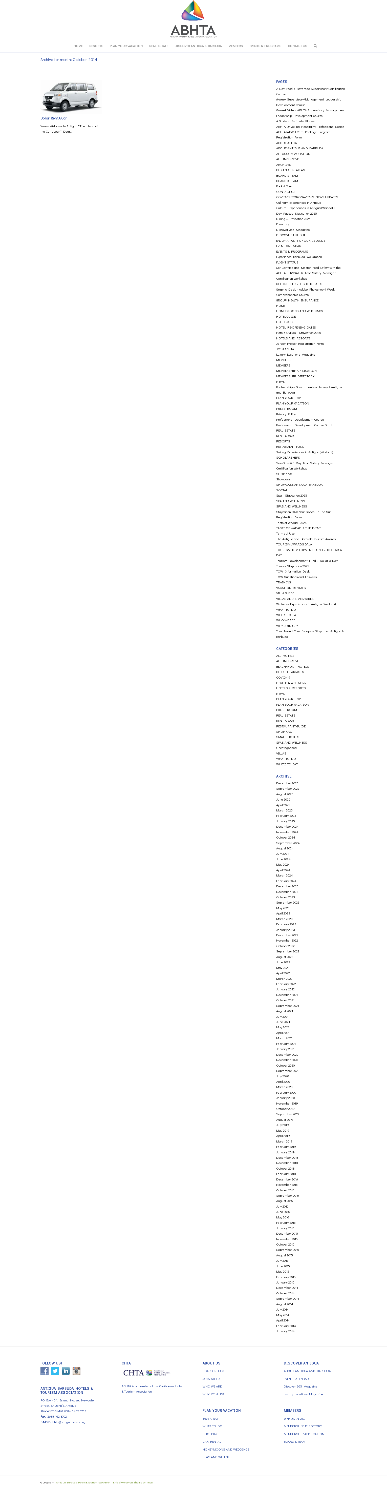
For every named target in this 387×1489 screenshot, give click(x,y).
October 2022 (285, 946)
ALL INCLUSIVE (287, 159)
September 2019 (287, 1114)
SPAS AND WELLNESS (291, 506)
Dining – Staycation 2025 (293, 218)
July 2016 (282, 1206)
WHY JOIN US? (287, 625)
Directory (282, 224)
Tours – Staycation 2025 (292, 566)
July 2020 (282, 1076)
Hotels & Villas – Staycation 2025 (298, 332)
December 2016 (287, 1179)
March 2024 (284, 875)
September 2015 (287, 1249)
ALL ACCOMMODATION (293, 153)
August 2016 (284, 1200)
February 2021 (286, 1043)
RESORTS (283, 441)
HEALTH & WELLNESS (291, 682)
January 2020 (285, 1097)
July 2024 (282, 853)
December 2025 (287, 783)
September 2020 (287, 1070)
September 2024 (288, 843)
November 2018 (287, 1162)
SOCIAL (282, 490)
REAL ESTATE (285, 430)
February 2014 (286, 1325)
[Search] (313, 45)
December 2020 (287, 1054)
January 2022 (285, 989)
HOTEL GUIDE (286, 316)
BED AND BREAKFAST (291, 170)
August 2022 (284, 956)
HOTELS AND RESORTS (293, 338)
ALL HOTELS (285, 655)
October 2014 (285, 1293)
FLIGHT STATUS (287, 262)
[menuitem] (78, 45)
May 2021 (282, 1027)
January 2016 (285, 1228)
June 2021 (283, 1021)
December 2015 (287, 1233)
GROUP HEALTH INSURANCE (297, 300)
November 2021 (287, 994)
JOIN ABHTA (285, 349)
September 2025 (287, 788)
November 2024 (287, 832)
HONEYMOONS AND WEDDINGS (299, 311)
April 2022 (283, 973)
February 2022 (286, 984)
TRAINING (283, 582)
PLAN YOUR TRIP (288, 397)
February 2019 (286, 1146)
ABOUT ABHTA (286, 142)
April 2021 (283, 1032)
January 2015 (285, 1282)
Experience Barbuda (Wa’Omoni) (299, 256)
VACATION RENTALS (291, 587)
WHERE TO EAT (287, 615)
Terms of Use (285, 533)
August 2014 (284, 1304)
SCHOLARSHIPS (288, 457)
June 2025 (283, 799)
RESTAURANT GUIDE (291, 726)
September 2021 (287, 1005)
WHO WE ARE (285, 620)
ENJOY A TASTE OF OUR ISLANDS (301, 240)
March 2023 (284, 918)
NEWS (280, 381)
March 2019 (284, 1141)
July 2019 (282, 1125)
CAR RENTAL (212, 1441)
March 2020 (284, 1087)
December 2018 (287, 1157)
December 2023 (287, 886)
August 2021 (284, 1011)
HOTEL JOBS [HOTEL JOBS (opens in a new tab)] (285, 321)
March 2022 (284, 978)
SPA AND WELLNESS (290, 501)
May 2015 (282, 1271)
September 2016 (287, 1195)
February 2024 (286, 881)
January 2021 (285, 1049)
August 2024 (285, 848)
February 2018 (286, 1173)
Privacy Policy (286, 414)
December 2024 (287, 826)
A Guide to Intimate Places (295, 121)
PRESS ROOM (286, 408)
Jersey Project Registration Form (300, 343)
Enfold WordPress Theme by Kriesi (133, 1482)
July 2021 (282, 1016)
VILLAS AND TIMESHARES (295, 598)
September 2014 (287, 1298)
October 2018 (285, 1168)
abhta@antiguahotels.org (68, 1422)
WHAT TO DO (286, 609)
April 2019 (283, 1135)
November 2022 (287, 940)
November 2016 (287, 1184)
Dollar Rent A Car (53, 118)
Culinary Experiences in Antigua (298, 202)
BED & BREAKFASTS (290, 671)
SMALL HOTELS (287, 737)
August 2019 (284, 1119)
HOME (280, 305)
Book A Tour (284, 186)
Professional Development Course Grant (304, 425)
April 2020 (283, 1081)
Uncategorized (286, 747)
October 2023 (285, 897)
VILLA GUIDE (285, 593)
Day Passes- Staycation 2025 (296, 213)
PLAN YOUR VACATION (292, 403)
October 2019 (285, 1108)
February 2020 (286, 1092)
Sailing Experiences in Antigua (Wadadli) (304, 452)
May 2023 (283, 908)
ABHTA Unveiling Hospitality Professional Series (310, 126)
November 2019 (287, 1103)
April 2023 (283, 913)
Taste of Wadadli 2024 (291, 522)
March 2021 (284, 1038)
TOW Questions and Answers (296, 577)
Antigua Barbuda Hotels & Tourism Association (83, 1482)
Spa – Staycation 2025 (291, 495)
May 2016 (282, 1217)
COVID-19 (283, 677)
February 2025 (286, 815)
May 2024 (283, 864)
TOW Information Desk (293, 571)
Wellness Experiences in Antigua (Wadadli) (306, 604)
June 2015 (283, 1266)
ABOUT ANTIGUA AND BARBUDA (299, 148)
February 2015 (286, 1277)
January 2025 (285, 821)
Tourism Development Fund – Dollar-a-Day (307, 560)
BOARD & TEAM (287, 175)
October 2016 (285, 1190)
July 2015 (282, 1260)
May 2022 (282, 967)
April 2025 (283, 805)
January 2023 (285, 929)
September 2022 (287, 951)
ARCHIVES (283, 164)
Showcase (283, 479)
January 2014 (285, 1331)
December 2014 (287, 1287)
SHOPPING (284, 474)
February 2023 (286, 924)
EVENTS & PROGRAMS (292, 251)
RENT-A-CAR (285, 436)
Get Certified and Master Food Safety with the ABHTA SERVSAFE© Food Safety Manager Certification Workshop (308, 272)
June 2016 (283, 1211)
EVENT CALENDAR (288, 245)
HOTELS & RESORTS (291, 688)
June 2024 (283, 859)
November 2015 (287, 1239)
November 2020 (287, 1059)
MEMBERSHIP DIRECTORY (295, 376)
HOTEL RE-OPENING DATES (296, 327)
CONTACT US (285, 191)
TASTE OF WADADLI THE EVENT (298, 528)
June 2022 (283, 962)
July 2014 (282, 1309)
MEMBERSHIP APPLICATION (296, 370)
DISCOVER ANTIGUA (291, 235)
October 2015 (285, 1244)
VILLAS (281, 753)
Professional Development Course (300, 419)
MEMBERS (283, 359)
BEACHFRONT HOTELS (292, 666)
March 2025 (284, 810)
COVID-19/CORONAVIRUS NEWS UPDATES (307, 197)
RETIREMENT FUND (290, 446)
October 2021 (285, 1000)
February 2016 (286, 1222)
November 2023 (287, 891)
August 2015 (284, 1255)
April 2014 (283, 1320)
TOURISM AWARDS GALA (294, 544)
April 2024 (283, 870)
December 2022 (287, 935)
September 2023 (287, 902)
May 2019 (282, 1130)
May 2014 (282, 1315)
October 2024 (285, 837)
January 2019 (285, 1152)
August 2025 (284, 794)
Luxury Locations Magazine (295, 354)
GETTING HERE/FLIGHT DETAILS (299, 283)
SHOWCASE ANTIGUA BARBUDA (299, 484)
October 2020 (285, 1065)
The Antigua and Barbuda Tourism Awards (306, 539)
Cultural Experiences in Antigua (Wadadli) (305, 208)
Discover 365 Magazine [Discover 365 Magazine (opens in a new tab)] (293, 229)
